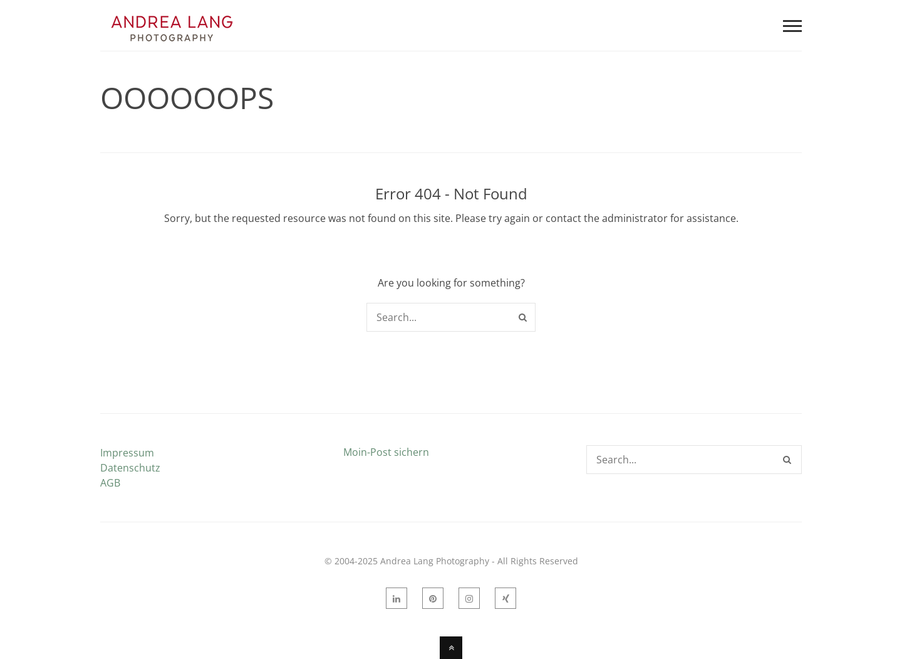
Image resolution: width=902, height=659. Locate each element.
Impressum (127, 453)
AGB (110, 483)
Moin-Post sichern (386, 452)
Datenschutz (130, 468)
